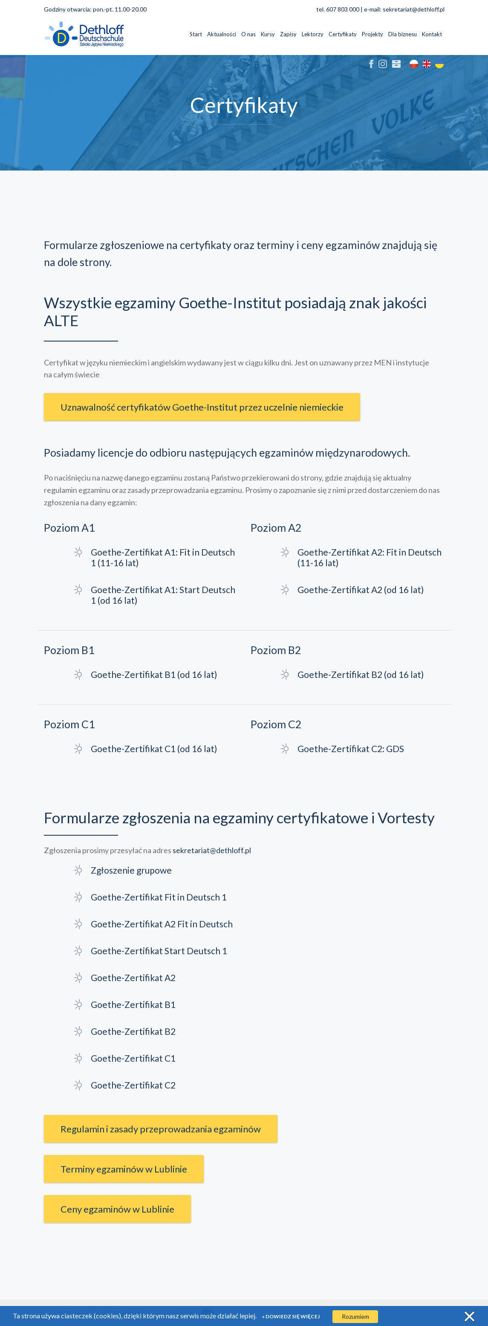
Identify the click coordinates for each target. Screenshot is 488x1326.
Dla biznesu (402, 34)
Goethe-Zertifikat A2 (133, 977)
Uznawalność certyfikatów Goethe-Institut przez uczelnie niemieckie (202, 407)
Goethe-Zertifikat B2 (133, 1031)
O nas (248, 34)
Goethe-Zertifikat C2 (133, 1085)
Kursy (268, 34)
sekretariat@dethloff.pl (414, 9)
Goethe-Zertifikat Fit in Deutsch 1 (159, 897)
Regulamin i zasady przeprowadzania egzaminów (161, 1129)
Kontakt (432, 34)
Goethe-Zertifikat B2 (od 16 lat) (360, 674)
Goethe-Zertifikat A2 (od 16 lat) (360, 589)
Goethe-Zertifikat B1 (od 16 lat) (154, 674)
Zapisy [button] (288, 34)
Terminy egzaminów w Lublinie (124, 1169)
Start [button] (196, 34)
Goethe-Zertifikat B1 (133, 1004)
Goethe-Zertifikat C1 (133, 1058)
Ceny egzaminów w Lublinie (117, 1209)
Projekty (372, 34)
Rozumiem (355, 1316)
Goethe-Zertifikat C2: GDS (350, 748)
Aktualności (221, 34)
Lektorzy (312, 34)
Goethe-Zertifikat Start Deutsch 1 (159, 950)
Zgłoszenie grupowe (131, 870)
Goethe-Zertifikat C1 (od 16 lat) (154, 748)
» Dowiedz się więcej (291, 1316)
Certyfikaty (343, 34)
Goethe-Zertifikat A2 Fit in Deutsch (162, 923)
